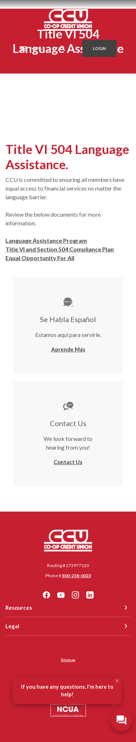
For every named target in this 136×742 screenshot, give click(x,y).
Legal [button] (12, 626)
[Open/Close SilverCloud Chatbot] (121, 720)
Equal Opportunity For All (39, 257)
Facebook (46, 595)
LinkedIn (90, 595)
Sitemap (68, 660)
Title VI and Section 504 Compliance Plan (59, 249)
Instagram (75, 595)
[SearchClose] (63, 48)
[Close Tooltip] (117, 680)
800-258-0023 (76, 575)
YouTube (61, 595)
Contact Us (68, 462)
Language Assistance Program (46, 240)
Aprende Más (68, 349)
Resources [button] (18, 607)
